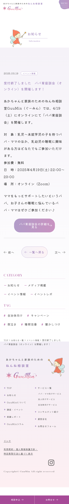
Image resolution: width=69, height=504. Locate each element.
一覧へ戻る (37, 255)
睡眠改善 (33, 330)
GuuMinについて (18, 418)
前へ (12, 255)
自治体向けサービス (48, 420)
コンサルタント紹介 (49, 427)
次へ (57, 255)
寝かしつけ (16, 339)
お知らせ (15, 289)
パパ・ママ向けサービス (51, 409)
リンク (8, 457)
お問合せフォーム (48, 442)
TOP (10, 403)
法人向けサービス (47, 415)
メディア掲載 (40, 289)
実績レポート (15, 432)
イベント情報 (30, 73)
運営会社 (43, 434)
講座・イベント (16, 425)
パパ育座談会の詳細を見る (34, 226)
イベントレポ (47, 299)
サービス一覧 (45, 403)
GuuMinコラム (16, 439)
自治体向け (16, 321)
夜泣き (13, 330)
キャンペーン (43, 321)
